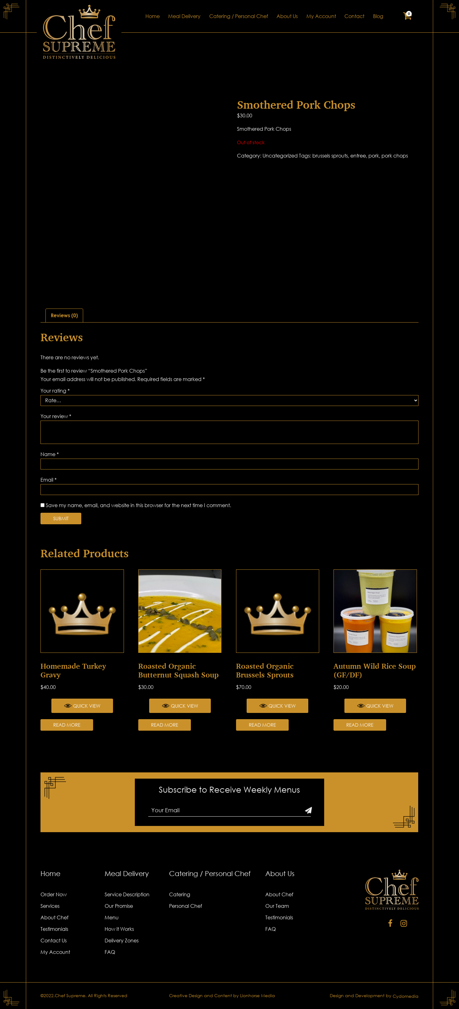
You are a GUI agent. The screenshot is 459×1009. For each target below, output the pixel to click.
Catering (179, 894)
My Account (321, 16)
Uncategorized (280, 156)
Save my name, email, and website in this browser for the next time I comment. (138, 505)
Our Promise (119, 906)
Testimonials (54, 929)
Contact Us (53, 940)
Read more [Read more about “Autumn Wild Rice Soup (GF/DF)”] (359, 725)
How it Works (119, 929)
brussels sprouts (330, 156)
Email (48, 480)
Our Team (277, 906)
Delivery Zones (122, 940)
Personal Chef (185, 906)
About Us (287, 16)
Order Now (53, 894)
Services (49, 906)
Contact (354, 16)
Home (152, 16)
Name (49, 454)
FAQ (110, 952)
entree (358, 156)
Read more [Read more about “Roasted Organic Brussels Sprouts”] (262, 725)
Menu (112, 917)
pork (373, 156)
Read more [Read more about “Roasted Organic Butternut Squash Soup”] (164, 725)
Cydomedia (406, 996)
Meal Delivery (184, 16)
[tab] (64, 316)
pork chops (394, 156)
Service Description (127, 894)
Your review (55, 416)
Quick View (82, 706)
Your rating (55, 391)
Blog (378, 16)
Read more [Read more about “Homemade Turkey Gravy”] (66, 725)
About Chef (54, 917)
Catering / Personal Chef (238, 16)
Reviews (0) (64, 315)
